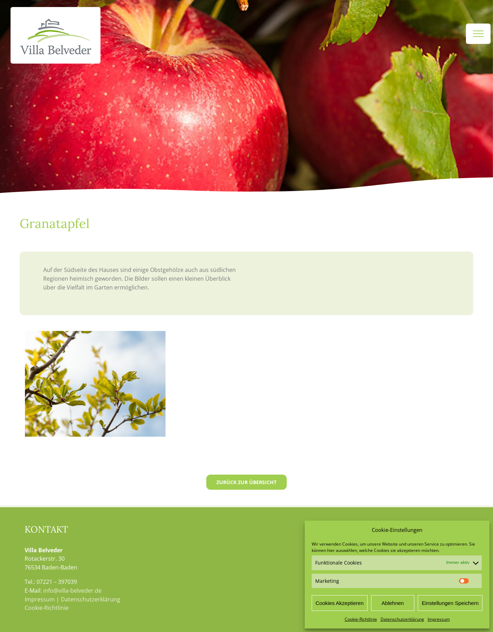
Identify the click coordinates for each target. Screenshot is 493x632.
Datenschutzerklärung (402, 619)
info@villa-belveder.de (72, 590)
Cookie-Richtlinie (361, 619)
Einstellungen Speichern (450, 603)
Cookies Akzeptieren (340, 603)
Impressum (439, 619)
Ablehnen (393, 603)
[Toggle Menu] (478, 34)
